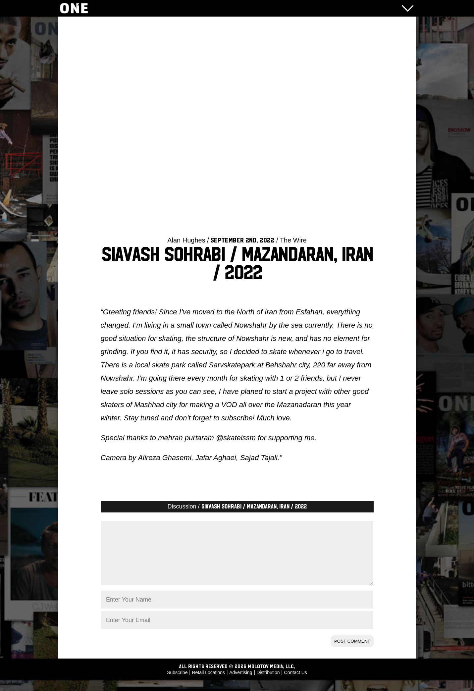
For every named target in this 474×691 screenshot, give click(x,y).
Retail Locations (208, 683)
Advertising (240, 683)
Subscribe (177, 683)
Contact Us (295, 683)
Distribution (268, 683)
